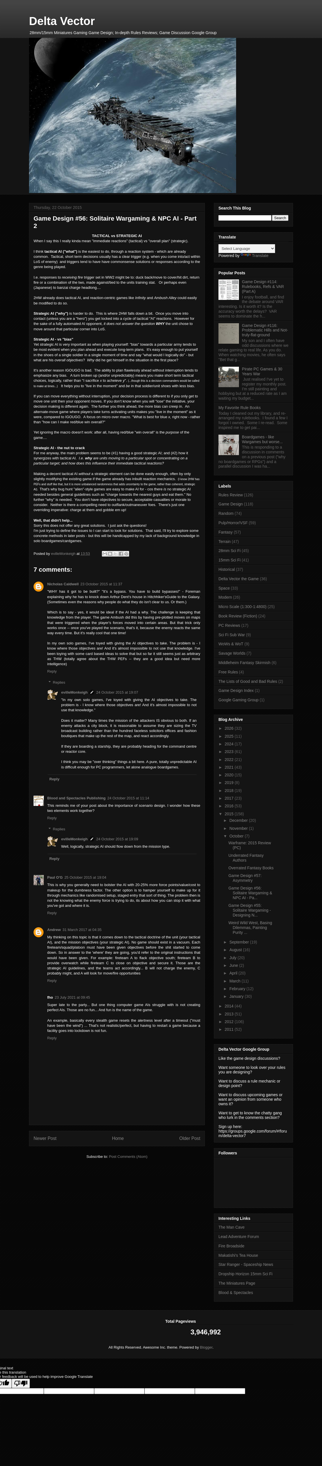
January (237, 996)
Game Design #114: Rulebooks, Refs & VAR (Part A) (263, 286)
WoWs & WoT (230, 644)
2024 (230, 744)
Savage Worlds (231, 653)
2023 (230, 751)
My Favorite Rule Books (239, 407)
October (237, 836)
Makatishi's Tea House (238, 1255)
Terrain (224, 541)
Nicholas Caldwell (63, 584)
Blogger (206, 1347)
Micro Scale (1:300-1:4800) (242, 606)
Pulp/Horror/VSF (233, 523)
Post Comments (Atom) (128, 1156)
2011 (230, 1029)
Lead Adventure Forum (238, 1236)
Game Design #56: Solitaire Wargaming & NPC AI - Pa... (250, 893)
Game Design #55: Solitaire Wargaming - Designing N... (249, 910)
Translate (255, 255)
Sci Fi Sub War (231, 635)
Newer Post (45, 1138)
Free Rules (228, 672)
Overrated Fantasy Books (251, 868)
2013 (230, 1014)
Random (226, 513)
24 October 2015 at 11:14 (128, 798)
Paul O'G (55, 877)
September (239, 942)
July (233, 957)
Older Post (189, 1138)
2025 (230, 736)
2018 (230, 790)
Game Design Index (236, 690)
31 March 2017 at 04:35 (82, 930)
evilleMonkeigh (74, 692)
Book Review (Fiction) (237, 616)
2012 (230, 1021)
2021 (230, 767)
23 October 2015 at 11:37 (101, 584)
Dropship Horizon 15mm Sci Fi (245, 1274)
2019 (230, 782)
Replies (59, 682)
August (236, 949)
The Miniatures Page (236, 1283)
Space (224, 588)
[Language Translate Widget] (246, 248)
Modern (225, 597)
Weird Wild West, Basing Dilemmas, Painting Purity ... (250, 927)
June (234, 965)
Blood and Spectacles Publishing (76, 798)
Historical (226, 569)
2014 (230, 1006)
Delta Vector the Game (238, 579)
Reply (52, 671)
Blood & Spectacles (235, 1292)
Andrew (54, 930)
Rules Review (230, 495)
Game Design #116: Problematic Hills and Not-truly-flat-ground (265, 330)
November (239, 828)
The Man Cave (231, 1227)
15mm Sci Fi (229, 560)
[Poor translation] (21, 1383)
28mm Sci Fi (229, 550)
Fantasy (225, 532)
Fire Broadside (231, 1246)
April (233, 973)
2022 (230, 759)
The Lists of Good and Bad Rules (247, 681)
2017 (230, 798)
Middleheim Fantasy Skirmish (244, 662)
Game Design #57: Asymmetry (245, 878)
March (235, 981)
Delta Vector (62, 21)
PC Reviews (229, 625)
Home (118, 1138)
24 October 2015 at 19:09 (117, 839)
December (239, 820)
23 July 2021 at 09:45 (72, 997)
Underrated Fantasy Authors (246, 857)
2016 (230, 806)
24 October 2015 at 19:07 (117, 692)
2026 (230, 728)
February (237, 988)
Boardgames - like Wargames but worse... (262, 439)
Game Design (230, 504)
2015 (230, 814)
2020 (230, 775)
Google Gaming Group (238, 700)
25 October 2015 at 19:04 (85, 877)
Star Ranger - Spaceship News (245, 1264)
